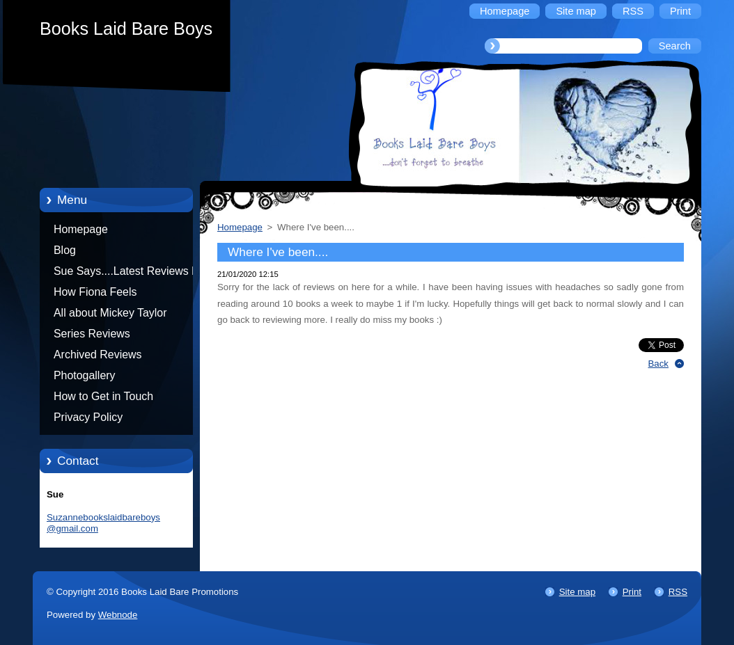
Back (658, 363)
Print (632, 592)
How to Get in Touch (103, 396)
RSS (678, 592)
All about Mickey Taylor (110, 313)
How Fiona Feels (95, 292)
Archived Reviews (98, 354)
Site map (577, 592)
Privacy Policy (88, 417)
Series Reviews (92, 334)
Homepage (81, 229)
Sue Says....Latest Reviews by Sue (128, 273)
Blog (65, 250)
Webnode (118, 615)
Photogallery (85, 375)
